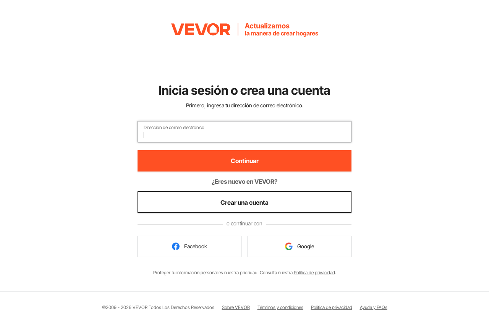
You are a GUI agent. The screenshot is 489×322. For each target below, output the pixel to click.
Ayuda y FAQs (373, 307)
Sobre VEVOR (236, 307)
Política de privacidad (314, 272)
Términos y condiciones (280, 307)
